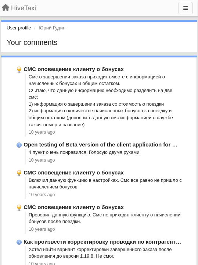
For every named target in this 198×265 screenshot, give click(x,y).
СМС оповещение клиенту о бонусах (74, 69)
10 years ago (42, 132)
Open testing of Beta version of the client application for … (100, 144)
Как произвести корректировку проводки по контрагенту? (103, 242)
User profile (19, 28)
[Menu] (185, 8)
